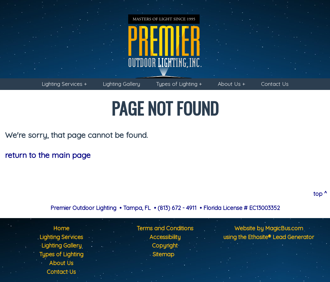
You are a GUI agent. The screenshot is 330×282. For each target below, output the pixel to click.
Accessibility (165, 237)
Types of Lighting (61, 254)
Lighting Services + (64, 84)
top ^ (320, 193)
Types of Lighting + (179, 84)
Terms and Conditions (165, 228)
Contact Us (275, 84)
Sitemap (163, 254)
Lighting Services (61, 237)
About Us (61, 263)
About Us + (231, 84)
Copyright (165, 245)
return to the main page (48, 155)
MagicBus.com (284, 228)
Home (61, 228)
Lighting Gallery (121, 84)
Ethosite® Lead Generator (281, 237)
